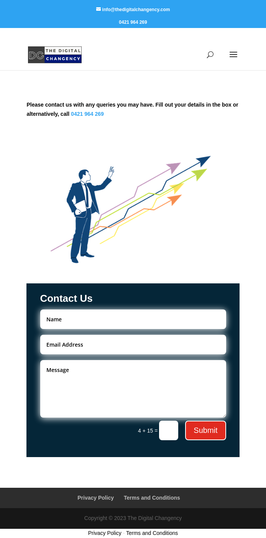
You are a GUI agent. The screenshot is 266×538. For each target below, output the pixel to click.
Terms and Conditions (152, 498)
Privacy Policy (95, 498)
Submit (205, 430)
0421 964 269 (133, 22)
